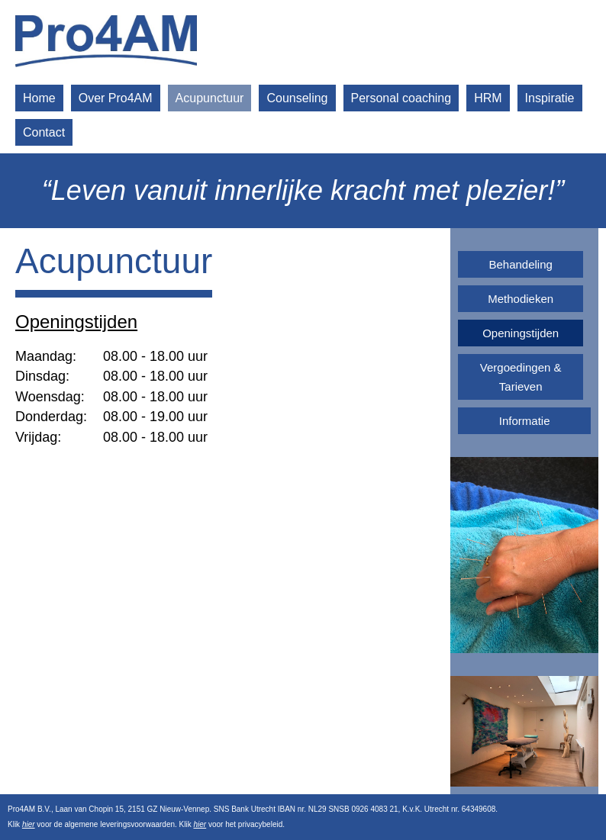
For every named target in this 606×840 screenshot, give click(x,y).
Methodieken (520, 298)
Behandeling (520, 264)
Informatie (524, 420)
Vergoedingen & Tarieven (521, 377)
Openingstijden (520, 333)
